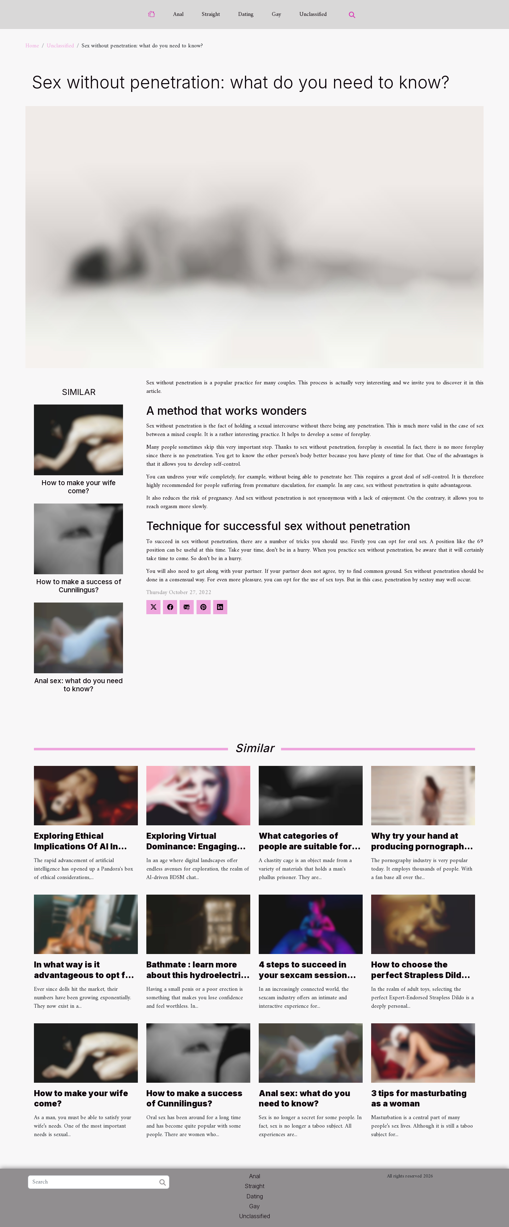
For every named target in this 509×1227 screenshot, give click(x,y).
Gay (276, 14)
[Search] (98, 1182)
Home (32, 46)
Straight (211, 14)
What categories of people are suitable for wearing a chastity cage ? (308, 852)
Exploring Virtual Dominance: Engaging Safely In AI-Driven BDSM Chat (191, 852)
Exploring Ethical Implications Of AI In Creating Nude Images (79, 846)
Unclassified (313, 14)
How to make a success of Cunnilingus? (78, 585)
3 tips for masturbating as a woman (419, 1098)
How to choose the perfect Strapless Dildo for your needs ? (419, 975)
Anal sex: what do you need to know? (78, 684)
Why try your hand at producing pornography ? (420, 846)
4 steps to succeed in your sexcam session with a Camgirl (303, 975)
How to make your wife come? (78, 486)
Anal (178, 14)
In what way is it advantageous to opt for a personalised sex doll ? (85, 975)
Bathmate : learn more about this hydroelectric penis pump (196, 975)
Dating (245, 14)
